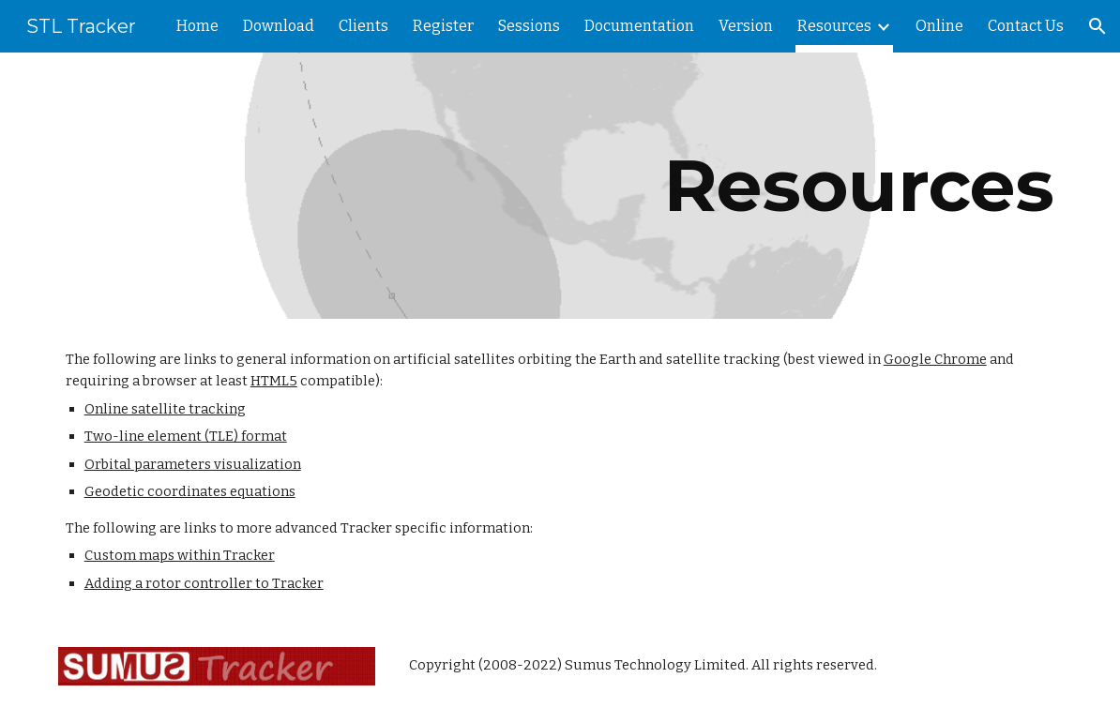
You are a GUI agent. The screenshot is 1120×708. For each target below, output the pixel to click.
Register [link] (443, 26)
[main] (560, 186)
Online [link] (939, 26)
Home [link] (197, 26)
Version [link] (746, 26)
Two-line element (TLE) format (185, 436)
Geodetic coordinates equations (189, 491)
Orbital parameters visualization (192, 464)
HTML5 (273, 380)
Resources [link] (834, 26)
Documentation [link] (639, 26)
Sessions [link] (529, 26)
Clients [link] (363, 26)
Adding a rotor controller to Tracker (204, 583)
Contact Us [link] (1026, 26)
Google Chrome (935, 359)
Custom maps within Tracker (179, 555)
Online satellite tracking (165, 408)
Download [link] (278, 26)
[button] (1097, 26)
